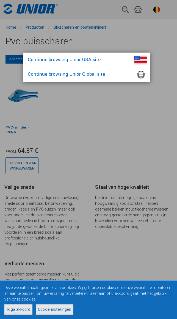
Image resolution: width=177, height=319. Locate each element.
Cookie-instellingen (54, 309)
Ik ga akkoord (18, 309)
